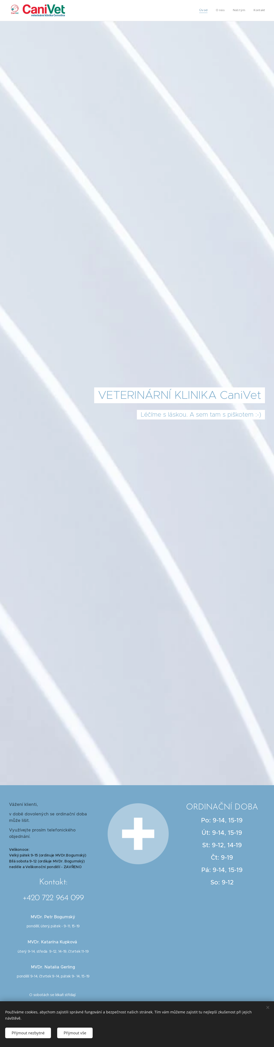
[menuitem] (241, 10)
